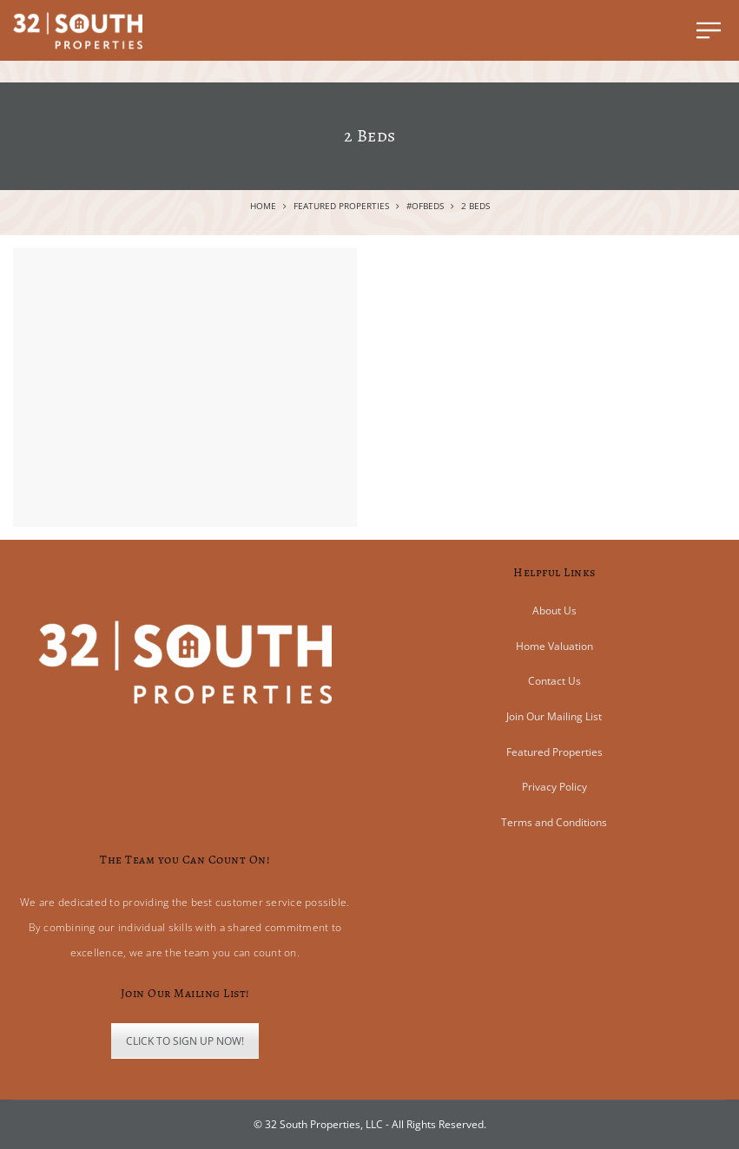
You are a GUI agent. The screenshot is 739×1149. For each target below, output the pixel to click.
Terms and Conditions (554, 822)
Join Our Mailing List (554, 716)
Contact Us (554, 680)
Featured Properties (341, 206)
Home (263, 206)
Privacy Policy (554, 786)
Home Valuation (554, 646)
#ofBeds (425, 206)
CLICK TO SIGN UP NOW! (185, 1041)
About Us (554, 610)
